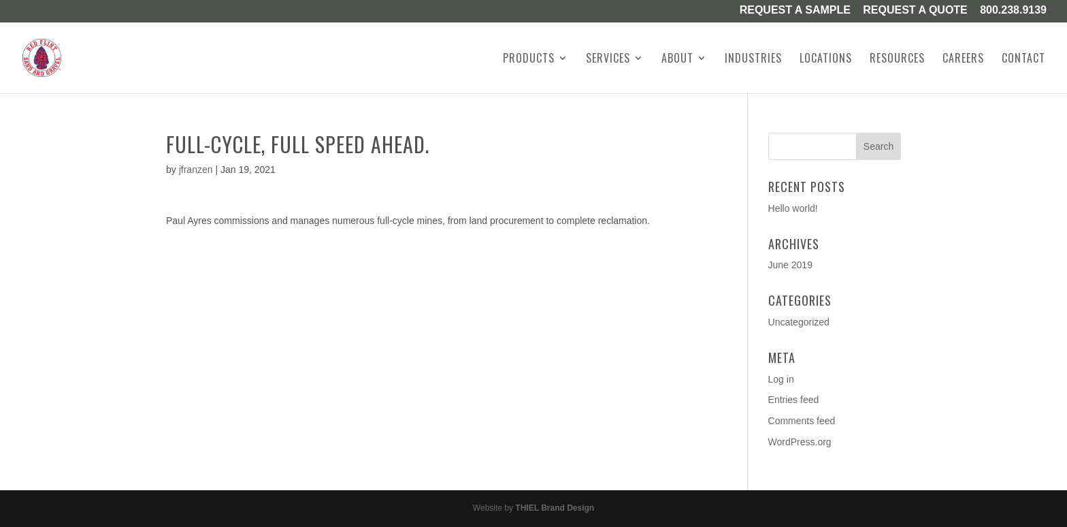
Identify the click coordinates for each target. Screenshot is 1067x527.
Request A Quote (915, 11)
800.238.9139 (1013, 11)
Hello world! (793, 208)
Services (608, 59)
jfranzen (196, 169)
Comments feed (802, 420)
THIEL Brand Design (554, 508)
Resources (897, 59)
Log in (781, 379)
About (677, 59)
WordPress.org (800, 441)
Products (529, 59)
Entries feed (793, 399)
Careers (963, 59)
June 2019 (790, 264)
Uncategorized (799, 322)
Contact (1023, 59)
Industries (753, 59)
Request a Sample (795, 11)
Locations (826, 59)
